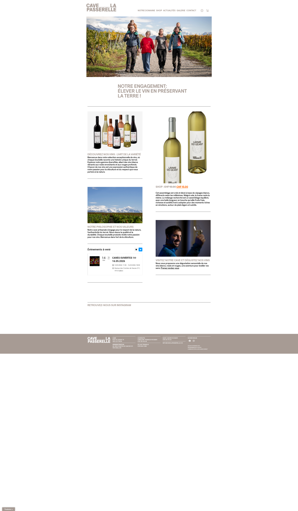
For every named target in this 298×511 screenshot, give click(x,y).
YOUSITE (199, 347)
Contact (191, 10)
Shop (159, 10)
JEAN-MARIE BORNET (202, 349)
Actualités (169, 10)
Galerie (181, 10)
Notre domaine (146, 10)
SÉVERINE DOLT (196, 345)
